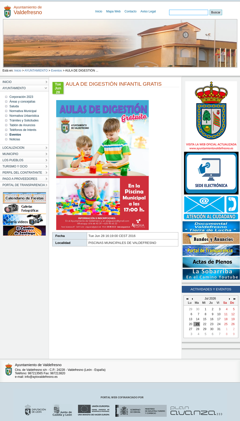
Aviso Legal (148, 11)
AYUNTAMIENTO (36, 70)
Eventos (56, 70)
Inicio (98, 11)
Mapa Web (113, 11)
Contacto (131, 11)
